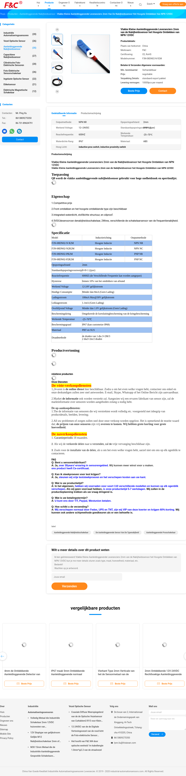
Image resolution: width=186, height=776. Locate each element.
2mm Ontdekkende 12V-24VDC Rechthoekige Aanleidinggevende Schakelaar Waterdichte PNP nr (163, 674)
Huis (2, 712)
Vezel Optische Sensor (20, 41)
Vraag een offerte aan (172, 4)
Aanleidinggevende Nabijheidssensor (20, 47)
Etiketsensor (20, 84)
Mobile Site (5, 734)
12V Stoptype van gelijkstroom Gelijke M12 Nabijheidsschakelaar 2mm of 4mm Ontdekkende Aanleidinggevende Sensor (45, 737)
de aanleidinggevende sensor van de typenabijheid (117, 532)
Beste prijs (134, 90)
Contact (20, 139)
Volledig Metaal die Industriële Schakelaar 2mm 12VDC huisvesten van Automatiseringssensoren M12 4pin (45, 723)
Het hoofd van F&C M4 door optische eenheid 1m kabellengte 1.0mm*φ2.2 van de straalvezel (87, 745)
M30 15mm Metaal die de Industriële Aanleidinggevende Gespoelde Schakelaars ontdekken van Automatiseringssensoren (45, 752)
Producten (5, 716)
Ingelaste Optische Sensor (20, 78)
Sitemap (4, 729)
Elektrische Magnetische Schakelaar (20, 91)
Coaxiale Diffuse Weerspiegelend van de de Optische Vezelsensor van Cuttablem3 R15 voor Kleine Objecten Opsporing (87, 717)
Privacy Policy (6, 738)
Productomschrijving (91, 113)
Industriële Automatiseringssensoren (20, 34)
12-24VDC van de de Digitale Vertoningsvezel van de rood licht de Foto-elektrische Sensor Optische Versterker (87, 731)
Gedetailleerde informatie (64, 113)
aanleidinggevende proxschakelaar (160, 532)
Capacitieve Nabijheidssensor (20, 55)
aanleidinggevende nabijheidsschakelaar (71, 532)
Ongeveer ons (6, 721)
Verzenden (69, 586)
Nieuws (3, 725)
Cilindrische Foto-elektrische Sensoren (20, 63)
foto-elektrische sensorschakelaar (20, 72)
